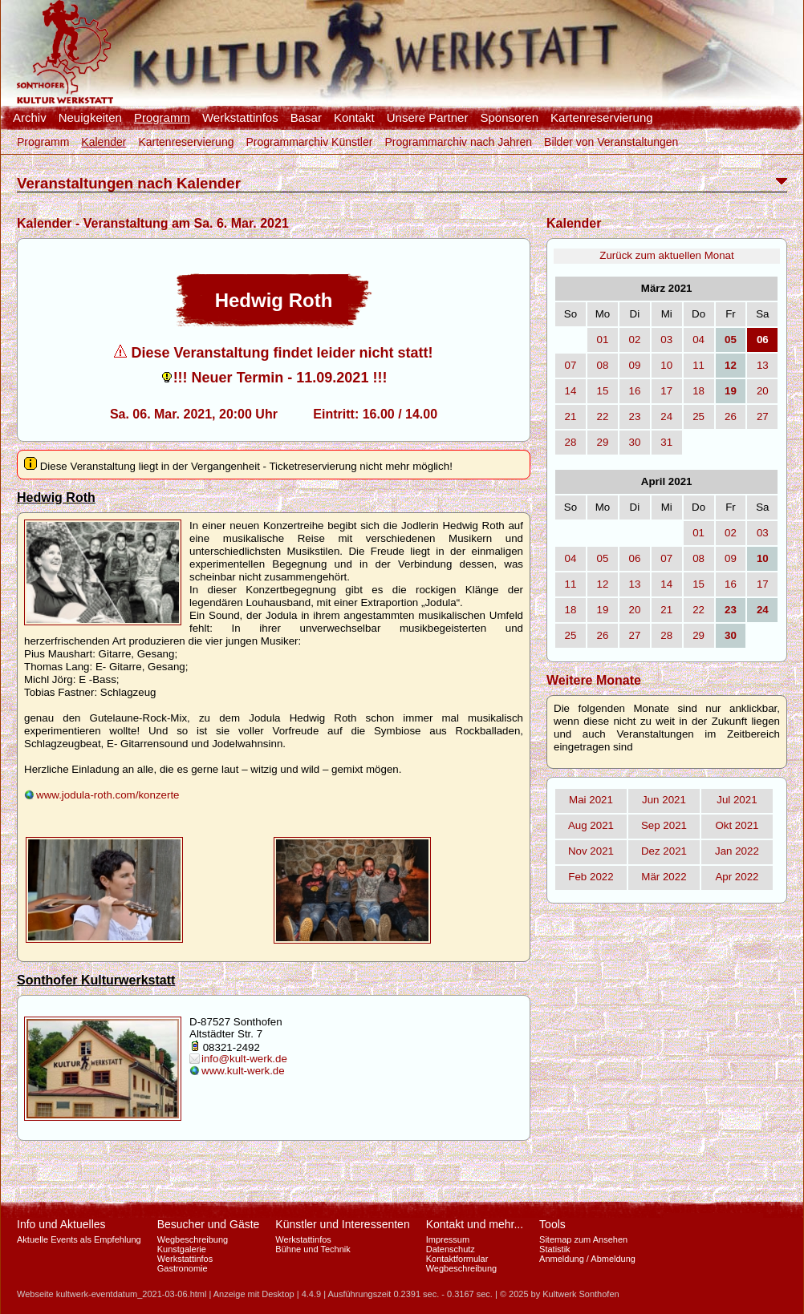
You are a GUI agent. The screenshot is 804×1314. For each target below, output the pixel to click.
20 (763, 391)
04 (698, 340)
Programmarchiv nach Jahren (458, 141)
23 (634, 416)
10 (666, 365)
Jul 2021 (737, 800)
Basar (306, 117)
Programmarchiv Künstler (309, 141)
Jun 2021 (664, 800)
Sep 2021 (664, 825)
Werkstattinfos (240, 117)
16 (634, 391)
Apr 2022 (736, 877)
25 (698, 416)
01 (603, 340)
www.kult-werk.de (243, 1071)
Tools (552, 1224)
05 (603, 558)
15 (603, 391)
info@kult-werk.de (244, 1059)
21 (571, 416)
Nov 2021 (591, 851)
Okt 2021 (736, 825)
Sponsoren (509, 117)
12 (603, 584)
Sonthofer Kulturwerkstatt (96, 980)
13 (763, 365)
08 (603, 365)
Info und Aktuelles (61, 1224)
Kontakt (354, 117)
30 (634, 442)
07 (571, 365)
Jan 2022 (737, 851)
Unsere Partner (428, 117)
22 (603, 416)
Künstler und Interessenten (342, 1224)
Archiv (30, 117)
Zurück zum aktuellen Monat (666, 255)
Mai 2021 (591, 800)
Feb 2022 (590, 877)
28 (571, 442)
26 (731, 416)
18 (698, 391)
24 (666, 416)
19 (603, 610)
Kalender (103, 141)
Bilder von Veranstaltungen (611, 141)
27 (763, 416)
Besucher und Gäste (208, 1224)
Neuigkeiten (90, 117)
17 (666, 391)
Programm (162, 117)
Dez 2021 (664, 851)
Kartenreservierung (601, 117)
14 (571, 391)
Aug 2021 (591, 825)
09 (634, 365)
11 (698, 365)
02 (634, 340)
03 (666, 340)
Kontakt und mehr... (474, 1224)
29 (603, 442)
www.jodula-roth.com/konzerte (108, 795)
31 (666, 442)
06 (634, 558)
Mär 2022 (663, 877)
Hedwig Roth (56, 497)
